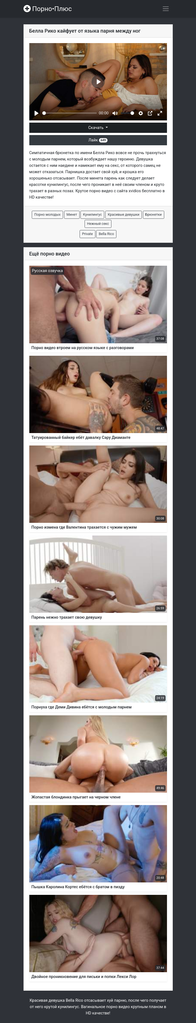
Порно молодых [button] (47, 214)
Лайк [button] (98, 140)
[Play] (36, 113)
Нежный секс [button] (98, 224)
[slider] (69, 113)
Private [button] (87, 234)
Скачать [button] (96, 127)
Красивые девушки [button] (123, 214)
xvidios (135, 191)
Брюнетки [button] (153, 214)
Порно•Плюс (47, 9)
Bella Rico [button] (106, 234)
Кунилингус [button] (92, 214)
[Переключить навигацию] (166, 9)
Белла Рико (104, 153)
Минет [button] (72, 214)
